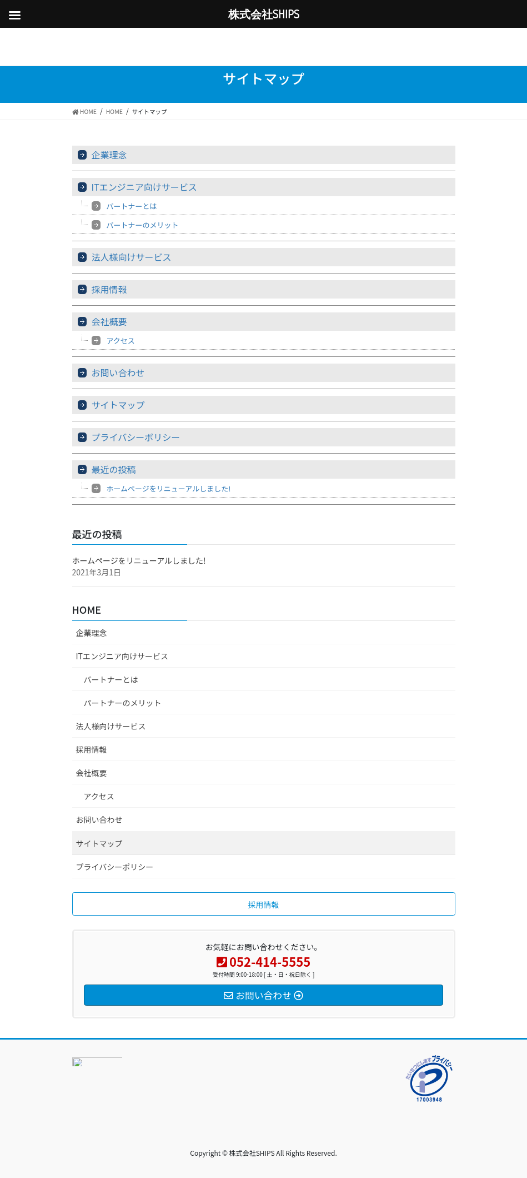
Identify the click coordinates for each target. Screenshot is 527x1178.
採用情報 (109, 289)
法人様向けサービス (132, 257)
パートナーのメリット (143, 225)
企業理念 (109, 154)
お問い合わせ (118, 372)
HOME (87, 609)
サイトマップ (118, 404)
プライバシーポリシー (136, 437)
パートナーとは (132, 206)
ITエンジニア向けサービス (144, 186)
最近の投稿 (114, 469)
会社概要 (109, 321)
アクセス (121, 340)
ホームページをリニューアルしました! (169, 488)
